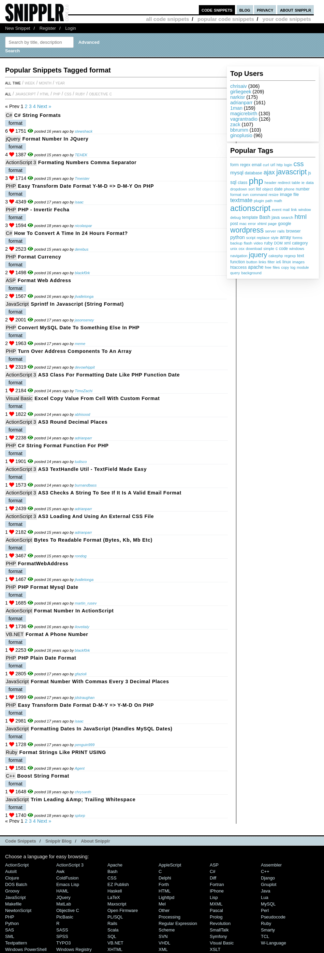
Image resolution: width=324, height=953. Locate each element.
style (275, 238)
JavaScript (25, 93)
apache (255, 267)
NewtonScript (18, 910)
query (235, 273)
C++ (10, 776)
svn (245, 195)
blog (244, 10)
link (294, 209)
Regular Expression (178, 923)
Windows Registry (74, 949)
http (280, 165)
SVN (163, 936)
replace (263, 238)
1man (236, 108)
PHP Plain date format (47, 658)
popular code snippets (225, 19)
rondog (81, 556)
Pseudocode (273, 916)
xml (287, 243)
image (286, 194)
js (309, 173)
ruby (268, 243)
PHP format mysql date (48, 587)
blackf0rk (82, 273)
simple (268, 249)
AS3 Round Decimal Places (73, 422)
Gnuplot (268, 884)
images (298, 262)
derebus (81, 249)
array (285, 237)
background (251, 273)
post (234, 223)
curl (266, 165)
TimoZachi (83, 391)
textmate (241, 200)
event (276, 210)
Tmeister (82, 178)
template (250, 217)
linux (286, 262)
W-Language (273, 942)
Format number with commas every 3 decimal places (100, 681)
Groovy (12, 891)
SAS (9, 929)
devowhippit (85, 367)
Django (268, 878)
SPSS (62, 936)
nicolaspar (83, 226)
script (250, 238)
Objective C (100, 93)
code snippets (217, 10)
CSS (68, 93)
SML (9, 936)
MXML (216, 903)
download (254, 249)
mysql (237, 172)
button (251, 262)
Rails (112, 923)
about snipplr (295, 10)
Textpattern (16, 942)
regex (245, 164)
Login (70, 28)
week (30, 82)
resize (273, 195)
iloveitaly (82, 627)
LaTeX (113, 897)
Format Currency (39, 257)
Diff (213, 878)
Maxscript (116, 903)
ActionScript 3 (21, 162)
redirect (284, 183)
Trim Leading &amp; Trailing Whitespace (83, 799)
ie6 (278, 262)
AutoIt (11, 871)
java (275, 217)
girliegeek (240, 91)
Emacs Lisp (67, 884)
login (288, 165)
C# (9, 115)
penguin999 (84, 745)
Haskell (114, 891)
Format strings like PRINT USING (62, 752)
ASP (11, 280)
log (293, 267)
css (298, 164)
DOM (278, 243)
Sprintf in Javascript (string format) (77, 304)
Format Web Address (44, 280)
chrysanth (83, 792)
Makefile (13, 903)
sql (233, 182)
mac (243, 224)
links (262, 262)
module (303, 267)
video (258, 243)
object (267, 189)
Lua (264, 897)
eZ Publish (118, 884)
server (270, 231)
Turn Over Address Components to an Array (75, 351)
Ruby (80, 93)
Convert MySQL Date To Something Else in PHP (79, 327)
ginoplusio (241, 135)
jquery (258, 255)
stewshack (83, 131)
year (60, 82)
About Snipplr (95, 841)
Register (48, 28)
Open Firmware (122, 910)
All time (13, 82)
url (272, 164)
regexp (290, 256)
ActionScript (19, 540)
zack (235, 124)
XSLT (215, 949)
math (278, 201)
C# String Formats (37, 115)
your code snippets (286, 19)
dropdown (238, 189)
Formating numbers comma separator (87, 162)
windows (296, 249)
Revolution (220, 923)
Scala (112, 929)
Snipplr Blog (58, 841)
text (300, 255)
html (301, 216)
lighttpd (166, 897)
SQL (111, 936)
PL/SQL (115, 916)
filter (271, 262)
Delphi (165, 878)
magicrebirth (243, 113)
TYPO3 (63, 942)
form (234, 164)
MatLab (63, 903)
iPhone (217, 891)
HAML (62, 891)
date (278, 189)
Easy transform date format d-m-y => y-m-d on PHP (86, 705)
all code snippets (167, 19)
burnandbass (86, 485)
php (256, 181)
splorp (80, 815)
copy (285, 267)
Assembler (271, 865)
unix (233, 249)
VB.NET (15, 634)
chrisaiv (238, 86)
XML (163, 949)
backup (236, 243)
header (270, 183)
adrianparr (241, 102)
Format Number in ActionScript (74, 610)
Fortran (217, 884)
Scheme (167, 929)
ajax (269, 172)
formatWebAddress (43, 563)
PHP (56, 93)
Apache (114, 865)
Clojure (12, 878)
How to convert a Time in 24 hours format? (71, 233)
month (45, 82)
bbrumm (239, 130)
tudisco (81, 462)
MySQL (268, 903)
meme (80, 344)
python (237, 237)
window (304, 210)
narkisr (237, 97)
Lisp (214, 897)
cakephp (275, 256)
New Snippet (17, 28)
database (253, 173)
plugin (259, 201)
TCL (265, 936)
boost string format (43, 776)
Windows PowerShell (26, 949)
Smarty (268, 929)
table (296, 183)
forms (298, 237)
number (302, 189)
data (310, 182)
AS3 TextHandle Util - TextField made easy (92, 469)
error (252, 224)
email (257, 164)
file (296, 194)
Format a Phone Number (57, 634)
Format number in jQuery (55, 139)
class (242, 182)
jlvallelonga (84, 296)
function (237, 262)
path (269, 201)
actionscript (250, 208)
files (276, 267)
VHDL (165, 942)
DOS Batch (16, 884)
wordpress (247, 230)
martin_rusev (86, 603)
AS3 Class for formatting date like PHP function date (109, 375)
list (258, 189)
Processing (169, 916)
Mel (162, 903)
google (284, 223)
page (272, 224)
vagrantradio (243, 119)
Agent (80, 768)
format (235, 195)
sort (251, 189)
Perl (265, 910)
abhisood (82, 414)
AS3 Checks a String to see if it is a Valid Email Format (109, 492)
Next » (44, 106)
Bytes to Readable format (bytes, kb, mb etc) (93, 540)
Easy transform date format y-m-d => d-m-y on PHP (86, 186)
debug (235, 217)
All (8, 93)
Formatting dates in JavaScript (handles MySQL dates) (101, 728)
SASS (62, 929)
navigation (239, 256)
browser (293, 231)
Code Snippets (20, 841)
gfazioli (80, 674)
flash (248, 243)
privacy (265, 10)
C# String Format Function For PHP (63, 445)
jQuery (13, 139)
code (283, 248)
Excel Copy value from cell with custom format (97, 398)
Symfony (218, 936)
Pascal (216, 910)
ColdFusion (67, 878)
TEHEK (81, 155)
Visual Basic (19, 398)
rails (280, 231)
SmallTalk (219, 929)
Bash (264, 217)
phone (289, 189)
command (258, 195)
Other (164, 910)
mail (286, 210)
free (268, 267)
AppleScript (170, 865)
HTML (44, 93)
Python (12, 923)
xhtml (262, 224)
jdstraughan (84, 698)
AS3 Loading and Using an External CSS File (96, 516)
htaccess (238, 267)
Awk (60, 871)
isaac (79, 202)
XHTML (114, 949)
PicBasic (64, 916)
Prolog (216, 916)
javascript (291, 172)
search (287, 217)
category (300, 243)
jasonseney (84, 320)
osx (242, 249)
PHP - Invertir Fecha (44, 209)
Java (265, 891)
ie (303, 183)
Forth (164, 884)
